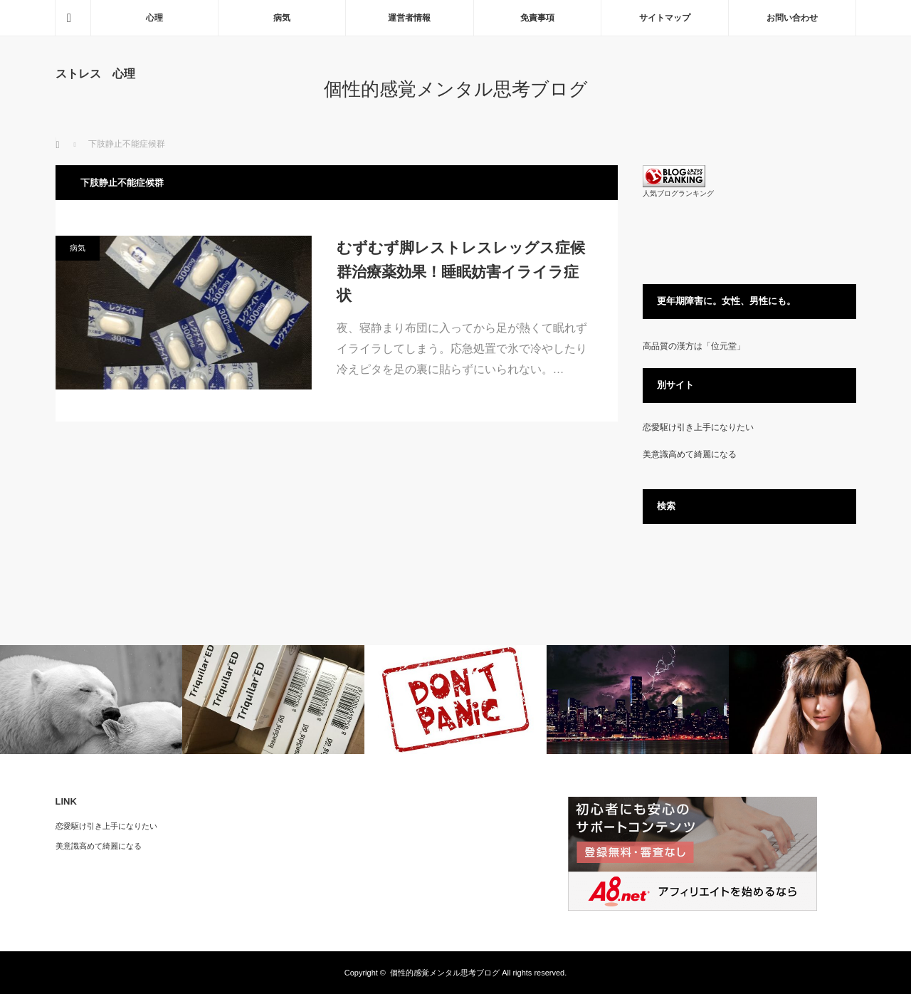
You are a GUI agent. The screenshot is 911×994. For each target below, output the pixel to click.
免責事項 (537, 18)
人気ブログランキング (678, 193)
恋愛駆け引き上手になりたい (698, 427)
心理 (154, 18)
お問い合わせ (792, 18)
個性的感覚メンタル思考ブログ (456, 89)
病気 (281, 18)
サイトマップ (664, 18)
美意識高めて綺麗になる (690, 454)
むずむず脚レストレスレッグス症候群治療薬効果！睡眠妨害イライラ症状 (461, 271)
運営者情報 (409, 18)
